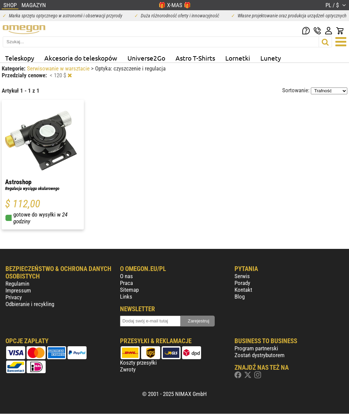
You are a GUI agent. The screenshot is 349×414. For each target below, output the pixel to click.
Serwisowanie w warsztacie (59, 68)
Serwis (242, 276)
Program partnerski (256, 348)
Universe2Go (146, 58)
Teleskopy (19, 58)
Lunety (270, 58)
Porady (242, 283)
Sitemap (129, 289)
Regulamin (17, 283)
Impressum (18, 290)
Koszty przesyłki (138, 362)
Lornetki (237, 58)
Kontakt (243, 289)
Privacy (13, 297)
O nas (126, 276)
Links (126, 296)
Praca (126, 283)
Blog (239, 296)
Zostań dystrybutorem (259, 355)
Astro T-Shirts (195, 58)
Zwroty (128, 369)
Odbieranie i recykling (29, 304)
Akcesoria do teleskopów (80, 58)
